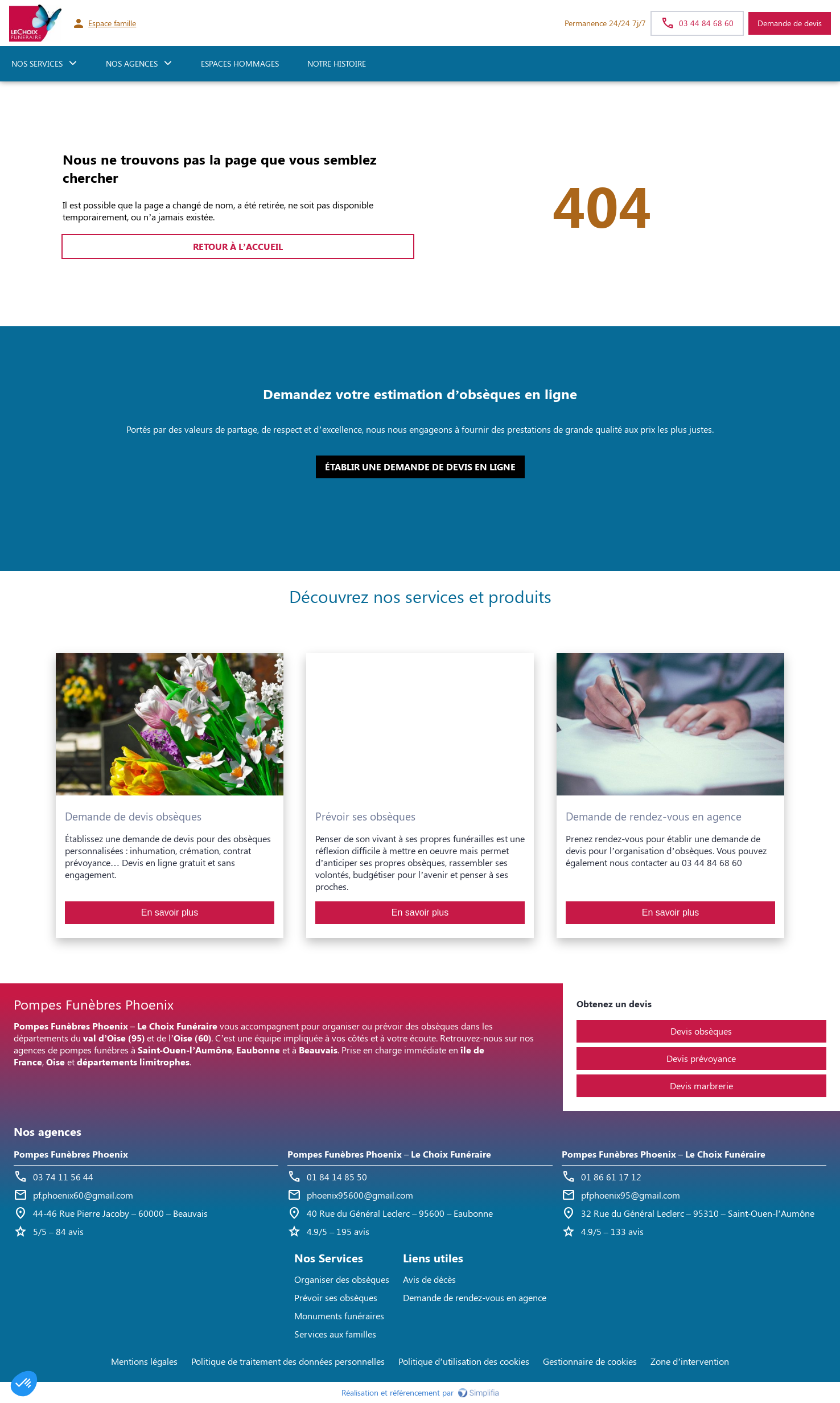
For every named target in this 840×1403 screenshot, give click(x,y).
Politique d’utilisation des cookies (463, 1361)
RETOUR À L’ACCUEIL (238, 246)
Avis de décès (429, 1279)
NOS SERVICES (37, 63)
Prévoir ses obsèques (335, 1297)
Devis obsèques (701, 1031)
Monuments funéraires (339, 1316)
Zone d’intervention (689, 1361)
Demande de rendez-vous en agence (474, 1297)
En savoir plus (170, 912)
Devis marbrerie (701, 1086)
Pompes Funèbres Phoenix (71, 1154)
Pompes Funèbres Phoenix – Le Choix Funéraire (389, 1154)
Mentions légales (144, 1361)
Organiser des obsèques (341, 1279)
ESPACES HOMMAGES (240, 63)
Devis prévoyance (701, 1058)
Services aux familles (335, 1334)
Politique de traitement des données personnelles (288, 1361)
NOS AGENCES (132, 63)
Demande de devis (789, 23)
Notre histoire (336, 63)
